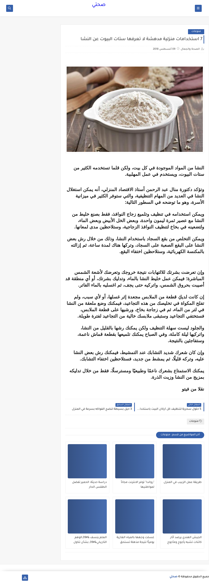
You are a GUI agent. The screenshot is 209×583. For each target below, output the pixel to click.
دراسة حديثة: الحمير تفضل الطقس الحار (89, 485)
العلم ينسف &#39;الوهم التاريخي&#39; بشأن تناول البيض (90, 540)
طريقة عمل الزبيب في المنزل (183, 482)
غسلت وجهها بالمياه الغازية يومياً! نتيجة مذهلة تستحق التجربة (135, 540)
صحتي (99, 5)
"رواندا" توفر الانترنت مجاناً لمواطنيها (137, 485)
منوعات (196, 31)
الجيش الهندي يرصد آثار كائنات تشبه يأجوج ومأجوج (184, 540)
